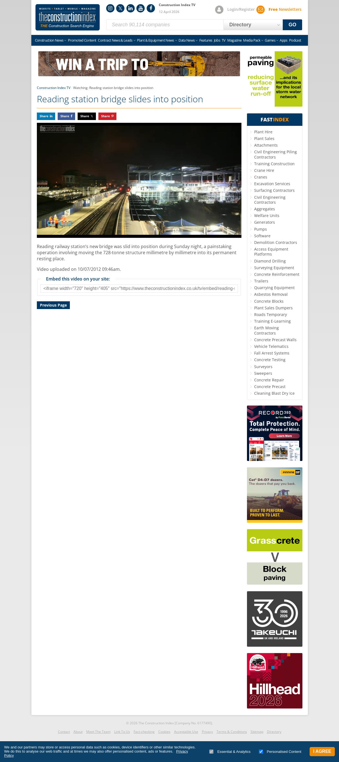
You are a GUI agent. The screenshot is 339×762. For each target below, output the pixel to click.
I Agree (322, 751)
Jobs (217, 40)
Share (44, 116)
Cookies (164, 731)
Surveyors (263, 366)
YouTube (140, 8)
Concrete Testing (270, 359)
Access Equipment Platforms (271, 251)
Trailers (261, 281)
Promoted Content (82, 40)
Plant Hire (263, 131)
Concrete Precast (270, 386)
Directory (274, 731)
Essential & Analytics (230, 752)
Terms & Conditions (231, 731)
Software (262, 235)
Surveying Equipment (274, 267)
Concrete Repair (269, 380)
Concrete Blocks (269, 301)
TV (224, 40)
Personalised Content (280, 752)
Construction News (49, 40)
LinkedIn (130, 8)
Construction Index (67, 17)
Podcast (295, 40)
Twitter (120, 8)
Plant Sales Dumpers (273, 307)
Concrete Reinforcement (276, 274)
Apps (283, 40)
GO (292, 24)
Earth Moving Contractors (266, 330)
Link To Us (122, 731)
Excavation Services (272, 183)
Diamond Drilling (270, 261)
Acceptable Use (186, 731)
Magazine (234, 40)
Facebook (151, 8)
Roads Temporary (270, 314)
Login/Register (241, 9)
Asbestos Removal (271, 294)
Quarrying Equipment (274, 287)
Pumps (260, 229)
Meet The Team (98, 731)
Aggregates (264, 208)
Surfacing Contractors (274, 190)
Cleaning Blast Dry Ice (274, 393)
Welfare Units (266, 215)
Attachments (266, 145)
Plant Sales (264, 138)
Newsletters (285, 9)
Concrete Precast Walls (275, 339)
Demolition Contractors (275, 242)
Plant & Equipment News (155, 40)
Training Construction (274, 163)
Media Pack (251, 40)
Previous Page (53, 305)
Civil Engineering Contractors (270, 200)
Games (270, 40)
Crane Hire (264, 170)
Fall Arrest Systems (271, 353)
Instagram (110, 8)
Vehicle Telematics (271, 346)
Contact (64, 731)
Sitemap (257, 731)
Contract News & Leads (115, 40)
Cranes (260, 177)
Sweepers (263, 373)
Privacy (207, 731)
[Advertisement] (139, 374)
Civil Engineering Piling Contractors (275, 154)
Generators (264, 222)
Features (205, 40)
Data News (187, 40)
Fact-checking (144, 731)
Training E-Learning (272, 321)
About (78, 731)
